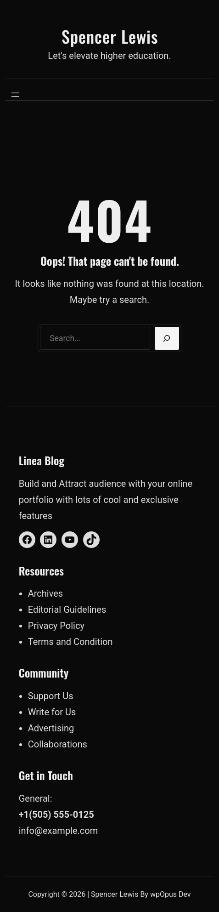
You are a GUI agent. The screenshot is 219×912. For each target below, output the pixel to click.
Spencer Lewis (110, 36)
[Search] (167, 338)
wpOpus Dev (170, 894)
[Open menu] (15, 94)
